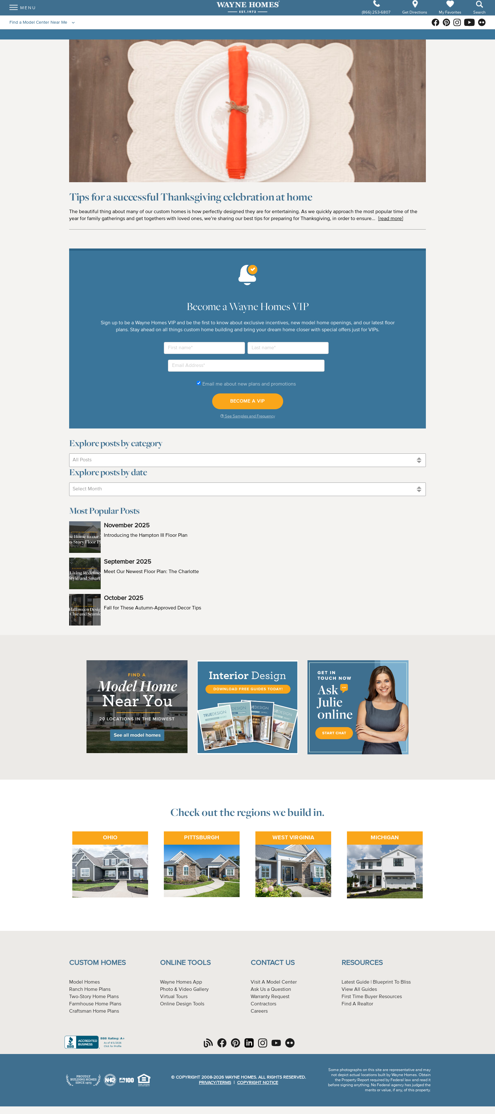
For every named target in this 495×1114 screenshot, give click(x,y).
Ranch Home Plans (89, 989)
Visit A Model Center (274, 982)
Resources (362, 963)
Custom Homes (97, 963)
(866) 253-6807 (376, 18)
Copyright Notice (257, 1083)
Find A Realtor (357, 1004)
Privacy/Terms (215, 1083)
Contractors (263, 1004)
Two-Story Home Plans (94, 996)
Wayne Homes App (181, 982)
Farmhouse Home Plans (95, 1004)
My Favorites (450, 17)
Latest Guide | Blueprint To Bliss (376, 982)
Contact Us (273, 963)
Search (479, 18)
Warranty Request (270, 996)
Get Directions (415, 18)
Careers (259, 1011)
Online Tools (185, 963)
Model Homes (84, 982)
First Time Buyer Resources (372, 996)
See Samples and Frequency (247, 416)
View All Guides (359, 989)
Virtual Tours (174, 996)
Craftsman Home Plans (94, 1011)
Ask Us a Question (271, 989)
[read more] (390, 218)
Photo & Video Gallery (184, 989)
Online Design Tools (182, 1004)
